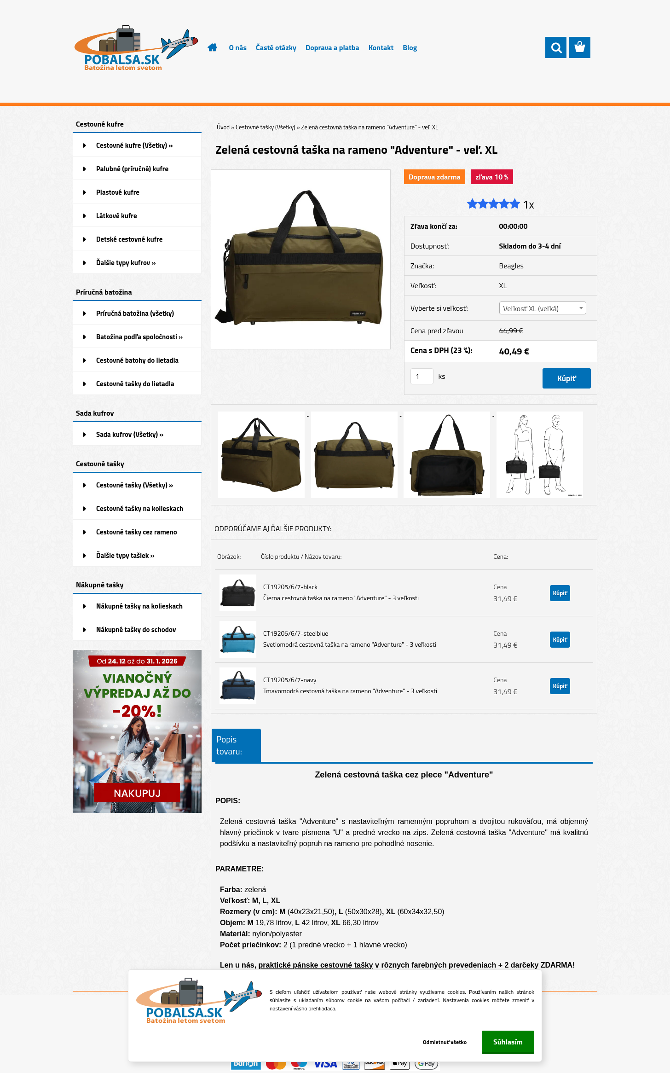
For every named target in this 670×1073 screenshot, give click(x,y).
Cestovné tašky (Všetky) (265, 127)
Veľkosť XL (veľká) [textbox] (531, 308)
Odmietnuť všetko (444, 1042)
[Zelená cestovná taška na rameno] (300, 173)
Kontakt (381, 47)
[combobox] (543, 308)
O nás (238, 47)
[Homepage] (207, 47)
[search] (556, 47)
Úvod (223, 127)
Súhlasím (508, 1041)
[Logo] (136, 48)
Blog (410, 47)
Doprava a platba (332, 47)
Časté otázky (276, 47)
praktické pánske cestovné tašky (316, 965)
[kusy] (421, 376)
